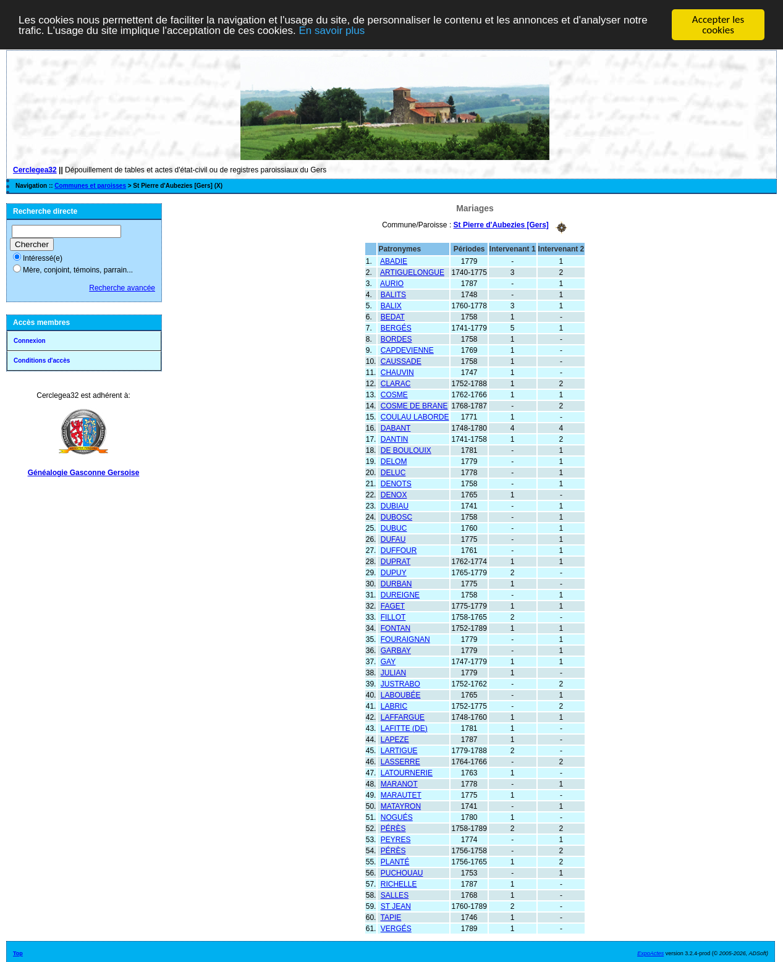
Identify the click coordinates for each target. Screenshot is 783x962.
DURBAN (396, 583)
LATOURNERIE (407, 772)
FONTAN (395, 627)
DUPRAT (395, 561)
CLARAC (396, 383)
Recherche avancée (122, 288)
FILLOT (393, 616)
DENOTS (396, 483)
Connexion (30, 340)
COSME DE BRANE (414, 405)
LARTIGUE (399, 750)
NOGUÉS (397, 816)
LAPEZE (395, 739)
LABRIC (394, 705)
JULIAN (393, 672)
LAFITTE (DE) (404, 728)
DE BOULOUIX (406, 449)
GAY (388, 661)
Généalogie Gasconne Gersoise (84, 472)
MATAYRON (401, 805)
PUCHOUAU (402, 872)
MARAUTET (401, 794)
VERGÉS (396, 928)
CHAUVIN (397, 372)
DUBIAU (394, 505)
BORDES (396, 338)
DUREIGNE (400, 594)
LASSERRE (400, 761)
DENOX (394, 494)
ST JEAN (396, 905)
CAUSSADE (401, 361)
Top (18, 953)
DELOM (394, 461)
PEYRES (396, 839)
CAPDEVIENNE (407, 349)
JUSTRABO (400, 683)
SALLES (394, 894)
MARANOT (399, 783)
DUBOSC (396, 516)
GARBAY (396, 650)
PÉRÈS (393, 828)
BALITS (393, 294)
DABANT (396, 427)
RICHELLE (399, 883)
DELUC (393, 472)
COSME (394, 394)
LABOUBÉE (401, 694)
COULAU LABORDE (415, 416)
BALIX (391, 305)
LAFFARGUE (403, 716)
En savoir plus (331, 30)
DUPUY (394, 572)
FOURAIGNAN (405, 639)
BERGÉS (396, 327)
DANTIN (394, 438)
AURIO (392, 283)
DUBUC (394, 527)
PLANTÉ (395, 861)
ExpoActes (650, 953)
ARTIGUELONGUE (412, 272)
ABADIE (393, 260)
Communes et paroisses (90, 185)
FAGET (393, 605)
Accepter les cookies (718, 24)
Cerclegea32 (35, 170)
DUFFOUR (399, 550)
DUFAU (393, 538)
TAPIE (391, 917)
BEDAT (393, 316)
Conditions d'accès (42, 360)
